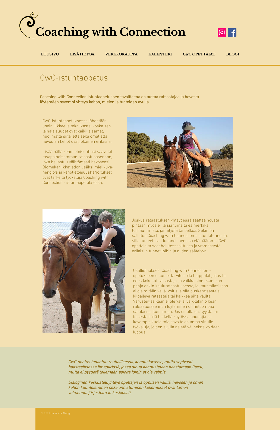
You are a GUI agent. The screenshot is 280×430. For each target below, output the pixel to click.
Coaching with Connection (110, 32)
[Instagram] (222, 32)
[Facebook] (232, 32)
